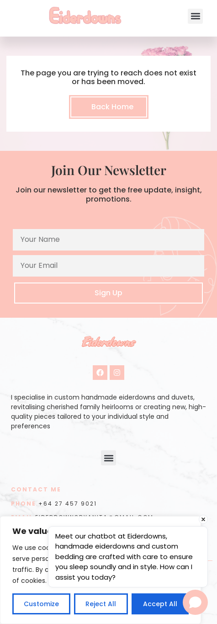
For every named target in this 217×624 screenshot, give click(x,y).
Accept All (160, 603)
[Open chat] (195, 602)
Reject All (100, 603)
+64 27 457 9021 (67, 503)
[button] (195, 16)
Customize (41, 603)
